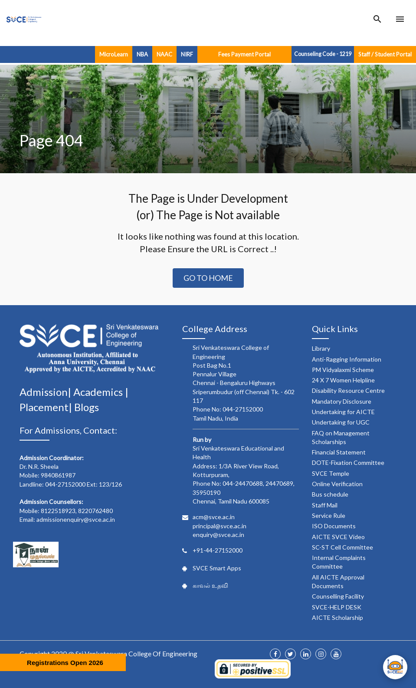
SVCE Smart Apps (217, 568)
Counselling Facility (338, 596)
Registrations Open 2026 (65, 662)
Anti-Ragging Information (346, 359)
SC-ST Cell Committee (342, 547)
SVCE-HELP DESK (336, 607)
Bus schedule (330, 494)
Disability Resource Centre (348, 390)
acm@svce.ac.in (214, 516)
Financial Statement (339, 452)
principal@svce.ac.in (219, 526)
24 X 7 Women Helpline (343, 380)
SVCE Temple (330, 473)
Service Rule (328, 515)
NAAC (164, 54)
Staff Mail (324, 505)
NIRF (187, 54)
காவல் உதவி (210, 585)
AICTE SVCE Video (338, 536)
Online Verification (337, 483)
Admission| (46, 391)
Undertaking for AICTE (343, 411)
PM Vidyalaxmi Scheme (343, 369)
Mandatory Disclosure (341, 401)
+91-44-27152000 (217, 550)
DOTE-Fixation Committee (348, 462)
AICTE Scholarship (337, 617)
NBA (142, 54)
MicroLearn (113, 54)
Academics (99, 391)
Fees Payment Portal (244, 54)
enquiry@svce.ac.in (218, 534)
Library (321, 348)
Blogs (86, 407)
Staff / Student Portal (385, 54)
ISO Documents (334, 526)
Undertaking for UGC (341, 422)
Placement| (47, 407)
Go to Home (208, 278)
